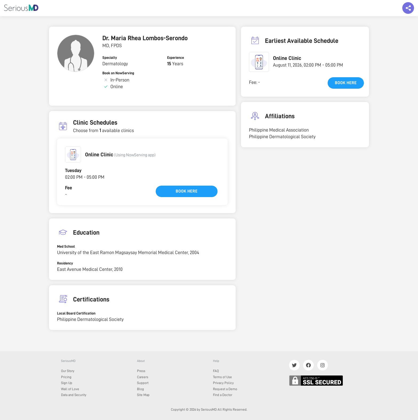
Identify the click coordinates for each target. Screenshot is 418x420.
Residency (65, 263)
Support (142, 383)
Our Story (67, 371)
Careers (142, 377)
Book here (187, 191)
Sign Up (66, 383)
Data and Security (73, 395)
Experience (175, 57)
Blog (140, 389)
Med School (66, 246)
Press (141, 371)
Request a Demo (225, 389)
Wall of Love (70, 389)
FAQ (216, 371)
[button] (73, 154)
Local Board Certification (76, 313)
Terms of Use (222, 377)
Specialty (109, 57)
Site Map (143, 395)
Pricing (66, 377)
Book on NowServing (118, 73)
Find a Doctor (222, 395)
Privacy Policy (223, 383)
